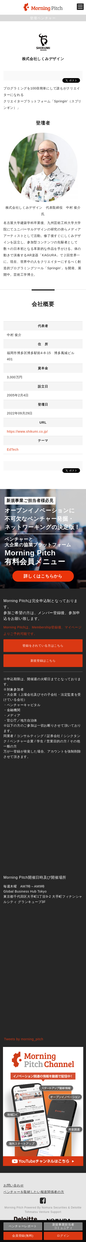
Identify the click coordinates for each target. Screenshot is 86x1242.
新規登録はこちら (43, 660)
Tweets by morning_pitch (23, 1039)
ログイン (63, 1235)
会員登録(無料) (22, 1235)
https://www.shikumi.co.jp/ (27, 431)
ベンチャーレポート (23, 1226)
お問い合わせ (13, 1185)
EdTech (13, 449)
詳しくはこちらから (43, 576)
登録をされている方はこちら (42, 645)
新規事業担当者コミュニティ (63, 1226)
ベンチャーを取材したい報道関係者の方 (33, 1192)
